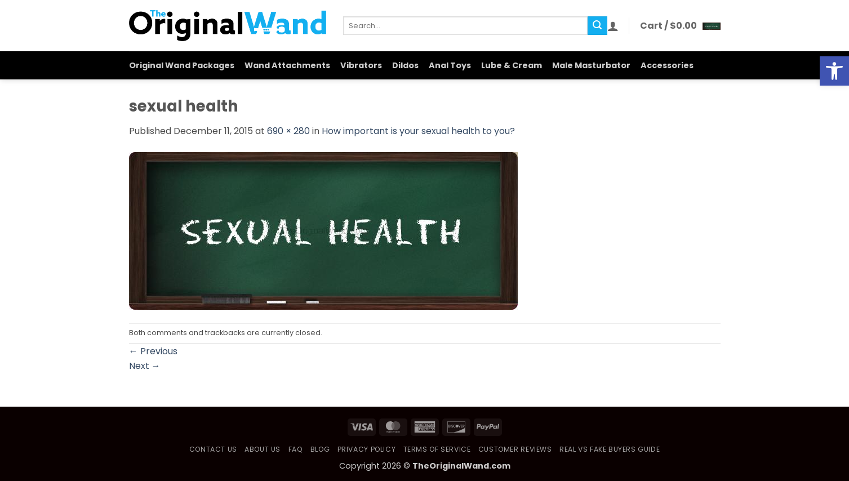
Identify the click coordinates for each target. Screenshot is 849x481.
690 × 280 (288, 130)
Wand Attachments (287, 65)
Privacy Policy (366, 449)
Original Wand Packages (181, 65)
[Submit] (597, 25)
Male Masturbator (591, 65)
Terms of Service (437, 449)
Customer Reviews (515, 449)
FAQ (295, 449)
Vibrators (361, 65)
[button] (613, 26)
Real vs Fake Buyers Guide (609, 449)
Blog (320, 449)
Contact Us (213, 449)
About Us (263, 449)
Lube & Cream (511, 65)
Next (145, 365)
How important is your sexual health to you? (418, 130)
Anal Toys (450, 65)
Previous (153, 351)
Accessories (667, 65)
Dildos (405, 65)
